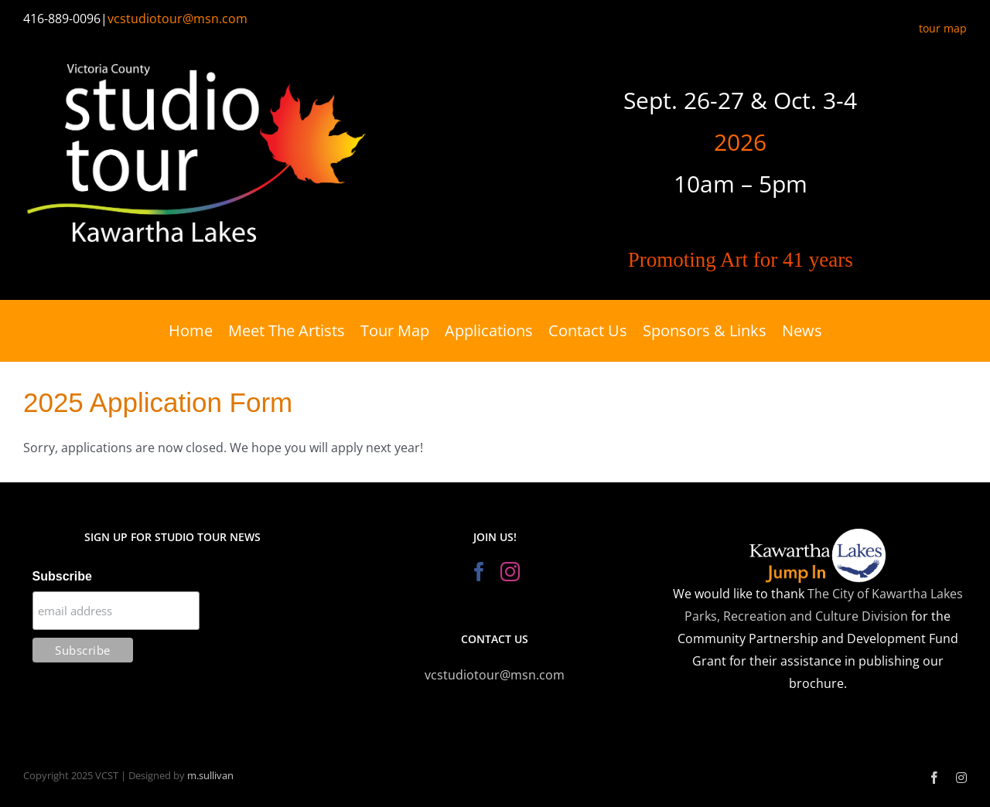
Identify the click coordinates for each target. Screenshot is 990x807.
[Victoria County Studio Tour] (197, 54)
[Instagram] (510, 571)
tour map (943, 28)
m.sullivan (210, 775)
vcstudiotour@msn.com (178, 18)
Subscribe (62, 576)
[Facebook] (479, 571)
